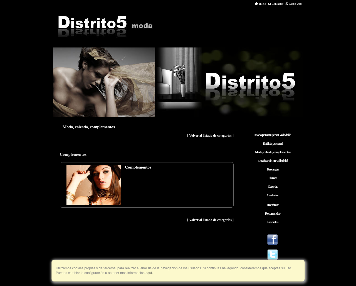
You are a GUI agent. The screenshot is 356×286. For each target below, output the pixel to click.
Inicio (260, 3)
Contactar (275, 3)
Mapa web (293, 3)
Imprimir (272, 205)
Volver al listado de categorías (210, 135)
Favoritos (272, 222)
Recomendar (272, 213)
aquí (148, 273)
